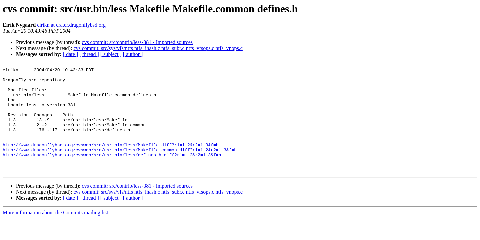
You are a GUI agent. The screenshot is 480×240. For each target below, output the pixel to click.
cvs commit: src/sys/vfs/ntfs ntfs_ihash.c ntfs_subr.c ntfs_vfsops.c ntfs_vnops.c (158, 48)
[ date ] (70, 54)
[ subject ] (111, 54)
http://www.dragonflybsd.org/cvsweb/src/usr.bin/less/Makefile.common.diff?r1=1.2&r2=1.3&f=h (120, 167)
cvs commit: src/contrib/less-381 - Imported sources (137, 42)
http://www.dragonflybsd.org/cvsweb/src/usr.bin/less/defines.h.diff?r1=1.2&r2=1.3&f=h (112, 173)
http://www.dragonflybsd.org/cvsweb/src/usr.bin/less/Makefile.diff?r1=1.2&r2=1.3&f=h (110, 161)
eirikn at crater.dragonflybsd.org (71, 25)
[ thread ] (89, 54)
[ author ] (133, 54)
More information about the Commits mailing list (55, 233)
